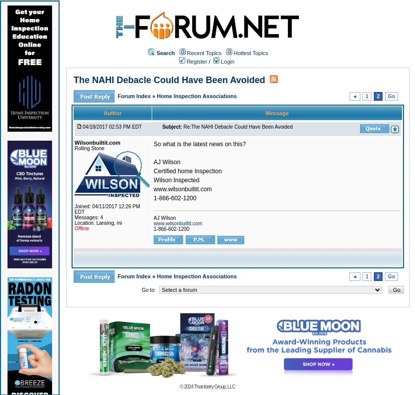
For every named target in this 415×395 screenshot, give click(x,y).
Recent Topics (204, 53)
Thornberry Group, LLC (214, 386)
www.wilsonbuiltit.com (178, 223)
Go (391, 96)
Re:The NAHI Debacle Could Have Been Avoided (237, 127)
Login (223, 62)
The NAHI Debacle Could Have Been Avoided (169, 80)
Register (193, 62)
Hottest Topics (251, 53)
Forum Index (135, 96)
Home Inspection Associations (197, 96)
